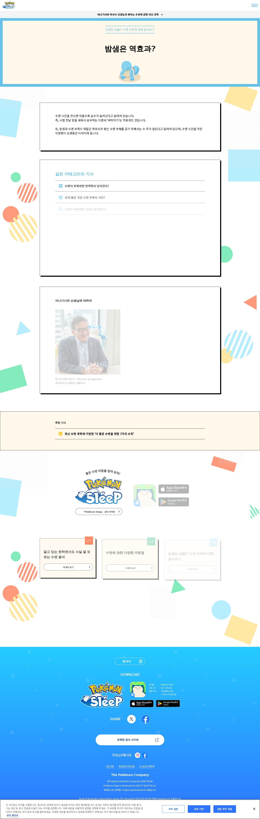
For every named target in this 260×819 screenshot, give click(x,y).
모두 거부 (199, 809)
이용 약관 (110, 766)
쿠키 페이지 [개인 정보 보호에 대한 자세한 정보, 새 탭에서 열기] (12, 815)
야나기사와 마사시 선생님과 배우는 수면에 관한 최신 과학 (128, 14)
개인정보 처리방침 (126, 766)
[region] (130, 809)
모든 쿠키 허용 (224, 809)
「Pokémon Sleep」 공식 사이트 (99, 514)
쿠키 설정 (173, 809)
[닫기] (254, 809)
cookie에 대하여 (146, 766)
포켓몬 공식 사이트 (128, 739)
